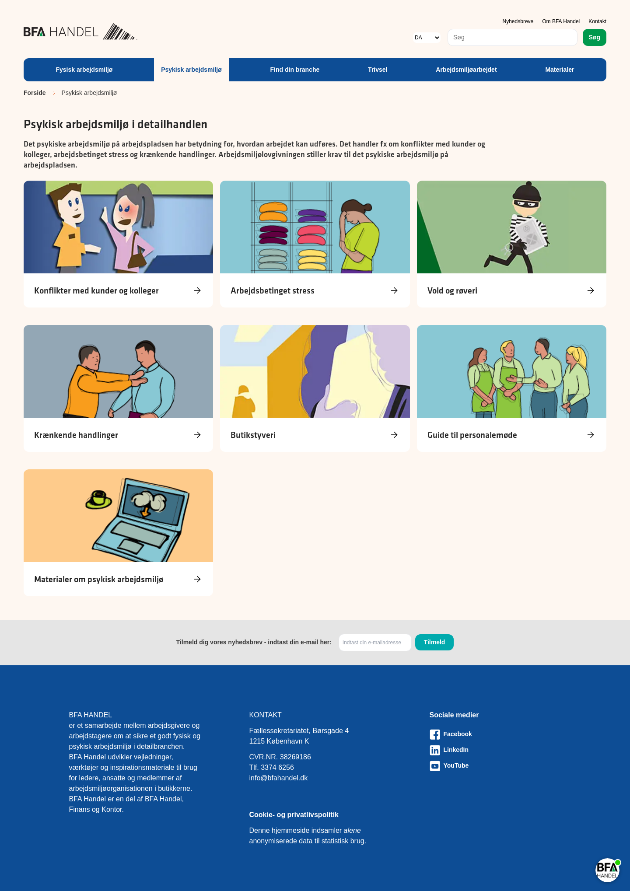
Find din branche (295, 69)
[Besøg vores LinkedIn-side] (495, 750)
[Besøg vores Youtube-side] (495, 766)
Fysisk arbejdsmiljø (84, 69)
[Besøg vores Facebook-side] (495, 734)
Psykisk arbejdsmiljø (191, 69)
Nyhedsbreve (518, 21)
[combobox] (513, 37)
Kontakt (597, 21)
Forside (35, 92)
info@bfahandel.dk (278, 778)
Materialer (559, 69)
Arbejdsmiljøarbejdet (466, 69)
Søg (594, 37)
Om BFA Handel (561, 21)
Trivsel (377, 69)
